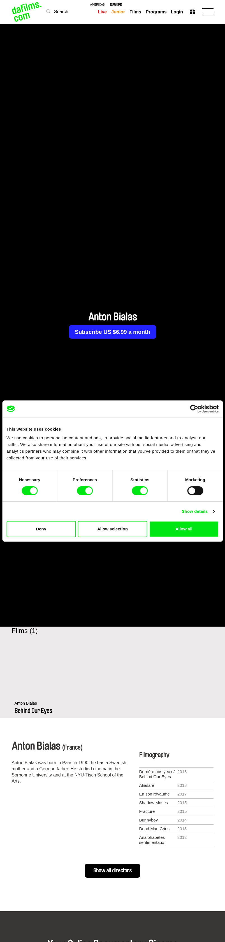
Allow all (183, 529)
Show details (195, 511)
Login (177, 12)
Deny (41, 529)
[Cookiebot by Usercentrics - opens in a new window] (194, 409)
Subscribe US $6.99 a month (112, 332)
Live (102, 12)
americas (97, 4)
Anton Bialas (26, 709)
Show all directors (112, 870)
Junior (118, 12)
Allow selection (112, 529)
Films (135, 12)
